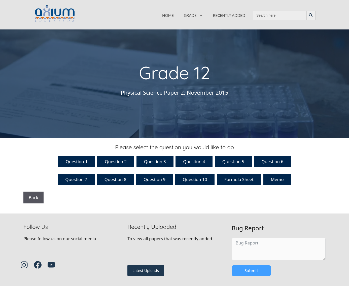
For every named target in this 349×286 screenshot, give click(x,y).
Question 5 (233, 161)
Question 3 (155, 161)
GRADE (196, 15)
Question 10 (195, 179)
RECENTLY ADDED (229, 15)
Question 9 (154, 179)
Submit (251, 270)
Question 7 (76, 179)
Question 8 (115, 179)
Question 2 (116, 161)
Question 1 (77, 161)
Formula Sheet (239, 179)
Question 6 (272, 161)
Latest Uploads (145, 270)
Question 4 (194, 161)
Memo (277, 179)
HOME (168, 15)
